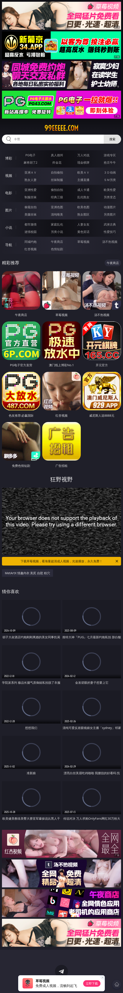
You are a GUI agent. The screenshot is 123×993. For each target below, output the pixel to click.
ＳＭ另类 (110, 180)
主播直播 (83, 180)
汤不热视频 (109, 242)
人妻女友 (83, 224)
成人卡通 (83, 190)
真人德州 (57, 155)
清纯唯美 (57, 214)
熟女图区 (83, 214)
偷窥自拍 (30, 207)
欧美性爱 (110, 190)
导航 (8, 244)
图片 (8, 210)
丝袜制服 (57, 180)
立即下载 (92, 983)
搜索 (112, 139)
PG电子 (30, 155)
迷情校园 (30, 232)
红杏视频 (30, 249)
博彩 (8, 158)
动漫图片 (110, 207)
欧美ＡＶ (83, 172)
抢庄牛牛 (110, 162)
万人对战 (83, 155)
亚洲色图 (57, 207)
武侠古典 (110, 224)
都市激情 (30, 224)
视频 (8, 175)
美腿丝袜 (30, 214)
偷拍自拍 (57, 190)
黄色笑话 (83, 232)
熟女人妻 (30, 180)
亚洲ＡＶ (30, 172)
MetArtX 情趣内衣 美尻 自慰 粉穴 (27, 573)
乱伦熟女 (83, 197)
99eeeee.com (61, 128)
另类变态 (110, 197)
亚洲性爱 (30, 190)
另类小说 (57, 232)
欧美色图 (83, 207)
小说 (8, 227)
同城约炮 (30, 242)
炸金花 (57, 162)
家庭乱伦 (57, 224)
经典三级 (57, 197)
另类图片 (110, 214)
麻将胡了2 (30, 162)
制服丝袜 (30, 197)
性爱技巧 (110, 232)
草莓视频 (83, 242)
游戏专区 (110, 155)
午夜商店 (57, 242)
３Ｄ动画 (110, 172)
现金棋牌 (83, 162)
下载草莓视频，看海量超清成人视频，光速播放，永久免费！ (70, 561)
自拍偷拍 (57, 172)
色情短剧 (57, 249)
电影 (8, 192)
